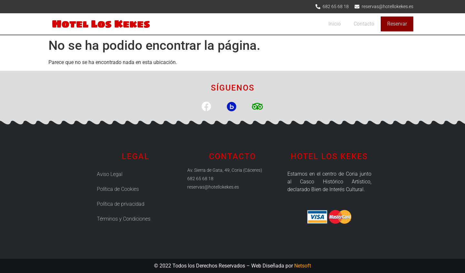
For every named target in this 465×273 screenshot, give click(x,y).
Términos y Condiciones (123, 219)
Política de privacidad (120, 204)
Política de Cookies (118, 189)
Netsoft (302, 266)
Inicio (334, 24)
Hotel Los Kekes (101, 23)
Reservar (397, 24)
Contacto (364, 24)
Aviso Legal (109, 174)
